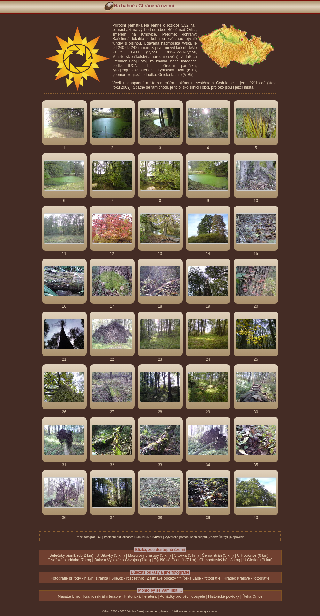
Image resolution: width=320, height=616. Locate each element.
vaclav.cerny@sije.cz (158, 611)
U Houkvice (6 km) (253, 555)
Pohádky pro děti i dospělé (182, 596)
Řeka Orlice (252, 596)
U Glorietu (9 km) (257, 560)
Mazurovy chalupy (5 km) (149, 555)
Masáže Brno (69, 596)
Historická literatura (140, 596)
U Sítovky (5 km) (111, 555)
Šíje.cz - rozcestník (127, 578)
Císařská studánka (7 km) (69, 560)
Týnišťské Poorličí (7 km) (175, 560)
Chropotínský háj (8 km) (219, 560)
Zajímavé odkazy (161, 578)
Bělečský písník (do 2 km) (71, 555)
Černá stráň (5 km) (218, 555)
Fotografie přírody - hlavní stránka (79, 578)
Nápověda (237, 537)
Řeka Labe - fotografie (202, 578)
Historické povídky (223, 596)
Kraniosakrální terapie (102, 596)
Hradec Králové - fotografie (246, 578)
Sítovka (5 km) (186, 555)
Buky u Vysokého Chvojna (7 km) (122, 560)
